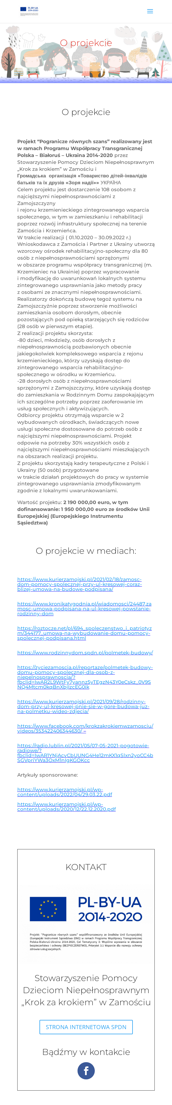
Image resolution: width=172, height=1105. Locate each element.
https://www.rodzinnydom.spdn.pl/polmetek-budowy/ (85, 653)
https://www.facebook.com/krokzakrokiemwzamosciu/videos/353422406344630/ (85, 728)
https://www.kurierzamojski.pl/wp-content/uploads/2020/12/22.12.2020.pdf (66, 806)
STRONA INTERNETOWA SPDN (86, 1027)
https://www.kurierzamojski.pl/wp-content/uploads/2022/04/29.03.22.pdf (64, 792)
